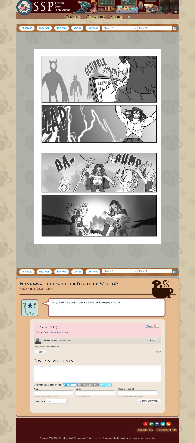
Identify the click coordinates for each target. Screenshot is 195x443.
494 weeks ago (65, 340)
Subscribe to (51, 401)
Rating (53, 332)
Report (158, 352)
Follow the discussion (156, 326)
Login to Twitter (105, 384)
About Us (145, 430)
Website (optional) (126, 389)
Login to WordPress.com (89, 384)
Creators (95, 17)
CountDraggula (38, 289)
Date (46, 332)
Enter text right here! (97, 373)
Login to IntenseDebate (70, 384)
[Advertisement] (97, 41)
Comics (72, 17)
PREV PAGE (44, 28)
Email (78, 389)
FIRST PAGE (27, 28)
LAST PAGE (93, 28)
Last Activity (62, 332)
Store (116, 17)
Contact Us (166, 430)
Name (37, 389)
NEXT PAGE (61, 28)
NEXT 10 (77, 28)
